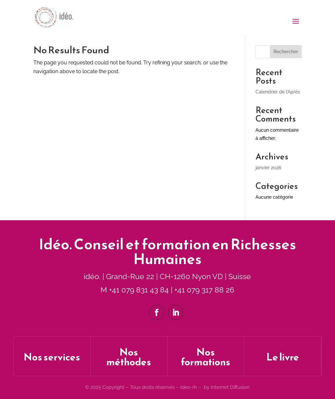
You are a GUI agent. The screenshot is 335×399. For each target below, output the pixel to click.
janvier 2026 (268, 167)
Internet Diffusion (230, 387)
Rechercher (285, 51)
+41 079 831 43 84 (139, 289)
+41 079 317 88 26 (204, 289)
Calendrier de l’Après (278, 91)
